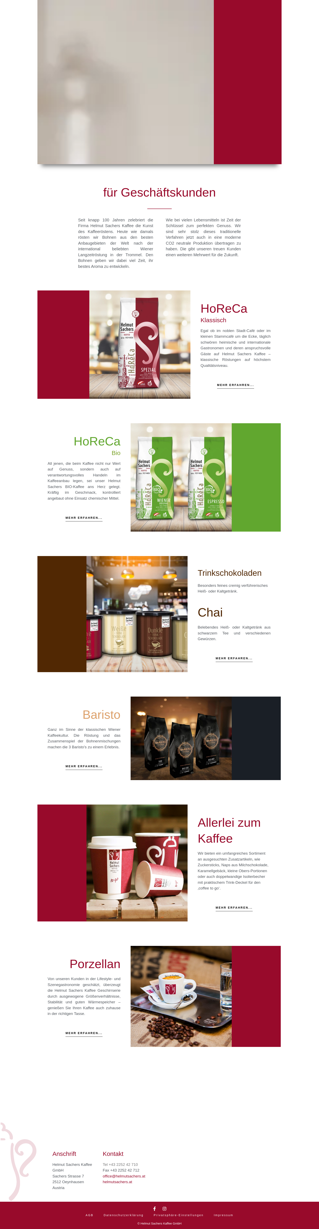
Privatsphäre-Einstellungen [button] (179, 1214)
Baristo (101, 727)
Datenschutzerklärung (123, 1214)
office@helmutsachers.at (124, 1174)
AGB (90, 1214)
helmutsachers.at (117, 1180)
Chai (210, 625)
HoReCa (224, 308)
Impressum (223, 1214)
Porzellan (95, 976)
